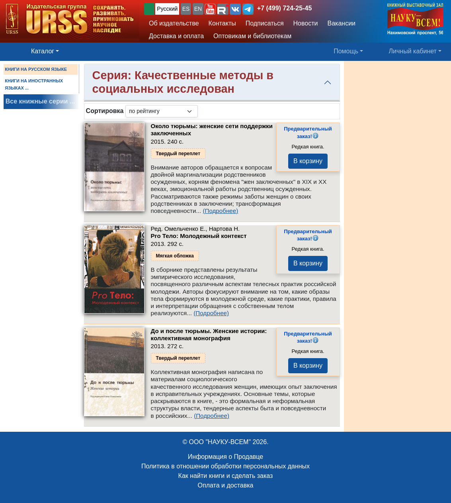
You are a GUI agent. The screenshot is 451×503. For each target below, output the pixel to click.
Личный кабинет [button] (413, 51)
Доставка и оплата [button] (176, 36)
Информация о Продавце (225, 456)
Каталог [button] (42, 51)
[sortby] (161, 111)
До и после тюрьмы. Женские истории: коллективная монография (209, 334)
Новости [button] (305, 23)
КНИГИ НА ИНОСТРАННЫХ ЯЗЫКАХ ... (34, 84)
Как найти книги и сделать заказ (225, 475)
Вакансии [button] (342, 23)
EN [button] (198, 9)
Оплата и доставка (226, 485)
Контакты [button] (222, 23)
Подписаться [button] (265, 23)
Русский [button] (167, 9)
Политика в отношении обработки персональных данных (225, 466)
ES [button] (186, 9)
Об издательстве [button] (174, 23)
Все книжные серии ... (40, 101)
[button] (210, 9)
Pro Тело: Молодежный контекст (199, 235)
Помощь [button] (346, 51)
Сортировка (105, 110)
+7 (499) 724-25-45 (284, 8)
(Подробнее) (220, 210)
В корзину (307, 161)
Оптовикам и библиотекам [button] (252, 36)
